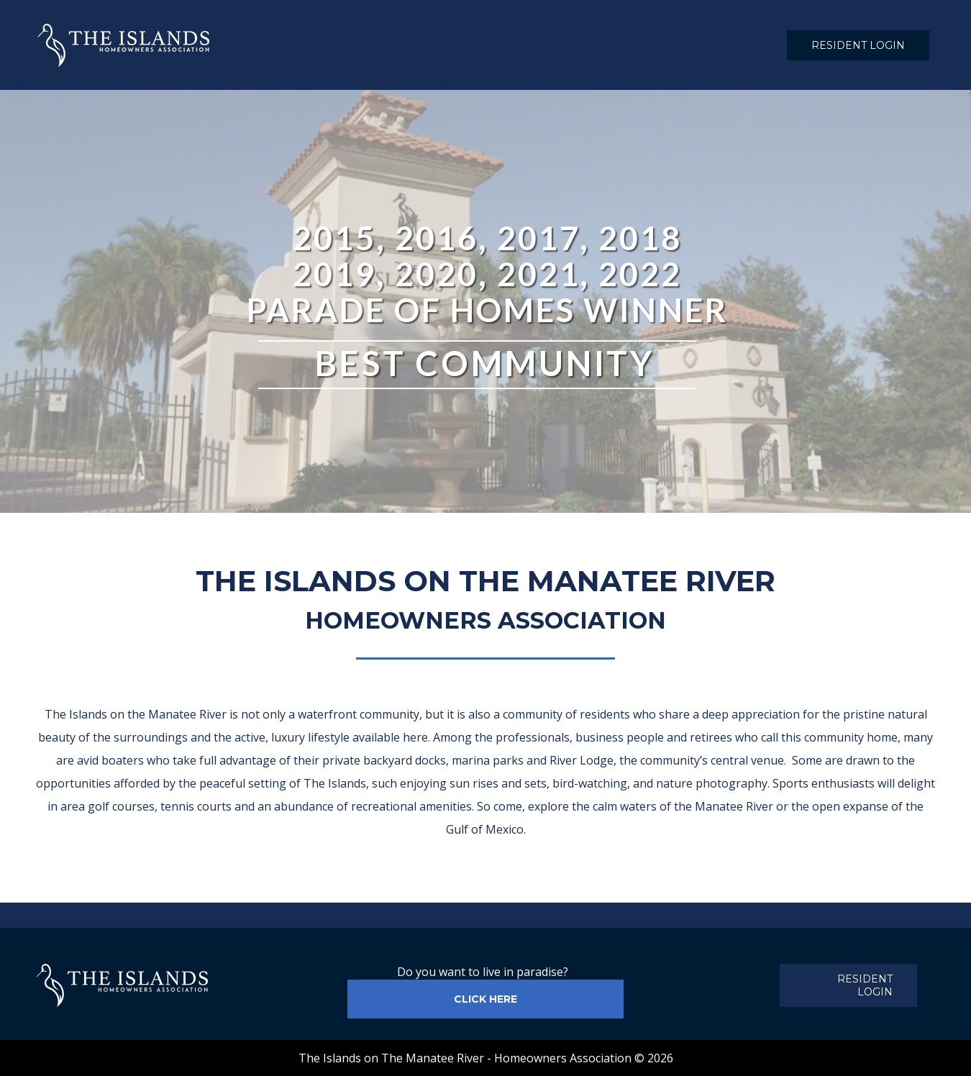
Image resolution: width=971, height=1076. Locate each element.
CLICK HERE (485, 999)
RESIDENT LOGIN (858, 45)
